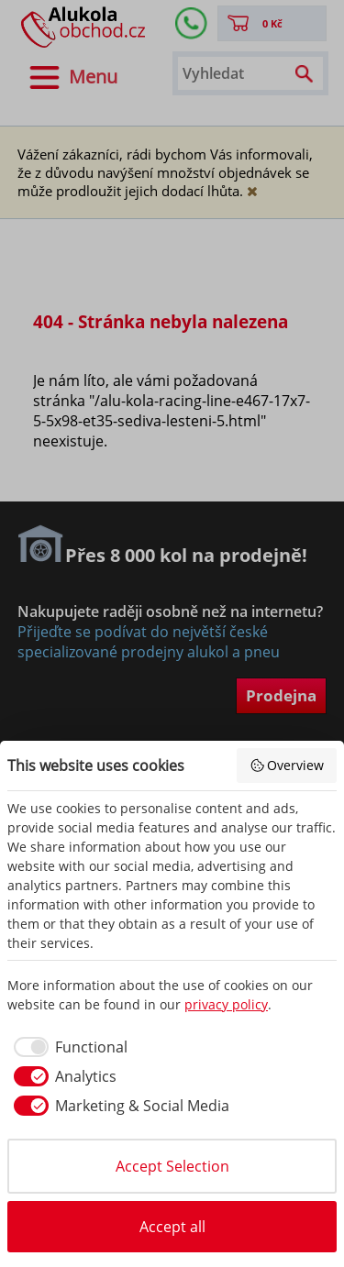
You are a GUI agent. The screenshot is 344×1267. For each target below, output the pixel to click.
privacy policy (226, 1004)
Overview (287, 765)
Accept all (172, 1227)
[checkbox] (67, 1047)
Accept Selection (172, 1166)
